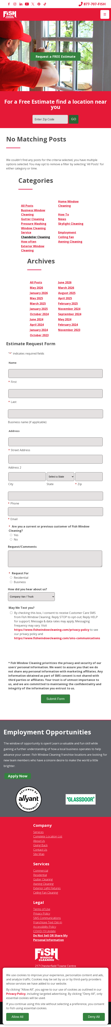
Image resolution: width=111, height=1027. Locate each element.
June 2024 (36, 319)
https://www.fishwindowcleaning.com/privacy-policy (51, 632)
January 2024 (39, 330)
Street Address (19, 450)
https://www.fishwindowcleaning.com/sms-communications (57, 641)
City (10, 484)
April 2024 (37, 325)
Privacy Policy (41, 916)
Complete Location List (47, 839)
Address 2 (14, 467)
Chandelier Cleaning (35, 237)
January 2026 (39, 293)
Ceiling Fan (66, 237)
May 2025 (36, 298)
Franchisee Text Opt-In (47, 925)
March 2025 (38, 303)
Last (12, 402)
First (12, 382)
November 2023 (69, 330)
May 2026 (36, 288)
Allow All (17, 1017)
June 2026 (64, 282)
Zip (78, 484)
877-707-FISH (92, 4)
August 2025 (66, 293)
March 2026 (66, 288)
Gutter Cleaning (32, 219)
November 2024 (69, 309)
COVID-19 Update (44, 934)
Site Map (38, 857)
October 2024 (39, 314)
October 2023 (39, 335)
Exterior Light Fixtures (47, 891)
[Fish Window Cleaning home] (10, 14)
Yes (14, 535)
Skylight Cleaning (70, 224)
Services (38, 835)
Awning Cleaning (70, 242)
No (14, 539)
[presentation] (55, 653)
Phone (13, 503)
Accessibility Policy (44, 929)
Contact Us (40, 852)
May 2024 (64, 319)
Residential (19, 580)
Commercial (40, 873)
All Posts (27, 206)
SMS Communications (47, 920)
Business (18, 585)
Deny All (94, 1017)
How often (28, 242)
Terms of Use (41, 912)
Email (12, 519)
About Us (39, 843)
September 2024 (69, 314)
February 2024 (68, 325)
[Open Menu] (104, 14)
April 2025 (65, 298)
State (50, 484)
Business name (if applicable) (27, 422)
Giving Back (40, 848)
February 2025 (68, 303)
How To (63, 214)
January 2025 (39, 309)
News (62, 219)
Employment (67, 232)
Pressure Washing (33, 224)
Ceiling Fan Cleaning (45, 895)
